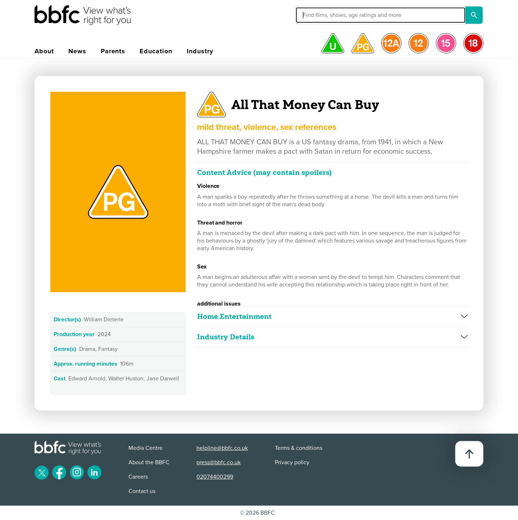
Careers (138, 476)
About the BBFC (148, 462)
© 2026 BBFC (257, 513)
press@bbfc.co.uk (218, 462)
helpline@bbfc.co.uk (222, 448)
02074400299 (214, 476)
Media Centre (145, 448)
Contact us (141, 491)
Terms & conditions (298, 448)
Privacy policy (292, 462)
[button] (326, 15)
